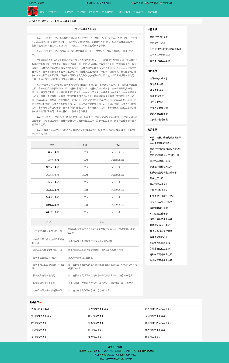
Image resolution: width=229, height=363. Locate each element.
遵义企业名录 (156, 90)
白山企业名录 (52, 189)
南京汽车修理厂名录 (160, 160)
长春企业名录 (52, 152)
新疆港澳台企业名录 (160, 248)
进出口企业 (148, 11)
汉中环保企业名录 (159, 184)
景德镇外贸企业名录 (160, 225)
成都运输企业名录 (159, 213)
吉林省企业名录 (158, 42)
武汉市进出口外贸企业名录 (158, 309)
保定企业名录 (156, 84)
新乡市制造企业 (96, 323)
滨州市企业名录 (96, 330)
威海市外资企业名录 (98, 309)
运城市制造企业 (39, 330)
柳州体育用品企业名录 (161, 260)
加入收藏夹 (152, 2)
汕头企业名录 (156, 101)
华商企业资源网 (36, 2)
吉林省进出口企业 (159, 37)
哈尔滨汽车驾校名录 (160, 242)
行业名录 (86, 11)
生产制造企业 (56, 11)
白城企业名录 (52, 197)
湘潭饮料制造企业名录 (161, 219)
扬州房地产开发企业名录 (162, 195)
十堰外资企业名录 (159, 107)
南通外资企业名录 (159, 78)
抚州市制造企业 (39, 337)
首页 (43, 11)
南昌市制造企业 (96, 316)
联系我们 (163, 11)
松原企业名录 (52, 182)
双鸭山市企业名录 (40, 309)
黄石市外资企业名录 (155, 330)
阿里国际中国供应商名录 (107, 11)
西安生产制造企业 (159, 119)
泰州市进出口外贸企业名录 (158, 323)
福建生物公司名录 (159, 236)
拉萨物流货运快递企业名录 (163, 172)
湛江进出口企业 (158, 96)
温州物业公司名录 (159, 207)
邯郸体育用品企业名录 (161, 254)
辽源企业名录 (52, 159)
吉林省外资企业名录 (160, 60)
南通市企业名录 (153, 337)
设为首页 (138, 2)
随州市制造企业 (39, 323)
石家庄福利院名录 (159, 190)
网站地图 (167, 2)
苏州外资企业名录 (159, 113)
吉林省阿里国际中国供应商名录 (165, 48)
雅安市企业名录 (96, 337)
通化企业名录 (52, 212)
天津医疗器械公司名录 (161, 166)
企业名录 (72, 11)
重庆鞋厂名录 (156, 178)
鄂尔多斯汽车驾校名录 (161, 231)
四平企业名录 (52, 167)
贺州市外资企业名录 (41, 316)
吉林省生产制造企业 (160, 54)
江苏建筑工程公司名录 (161, 201)
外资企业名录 (131, 11)
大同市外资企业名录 (155, 316)
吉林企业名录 (52, 204)
